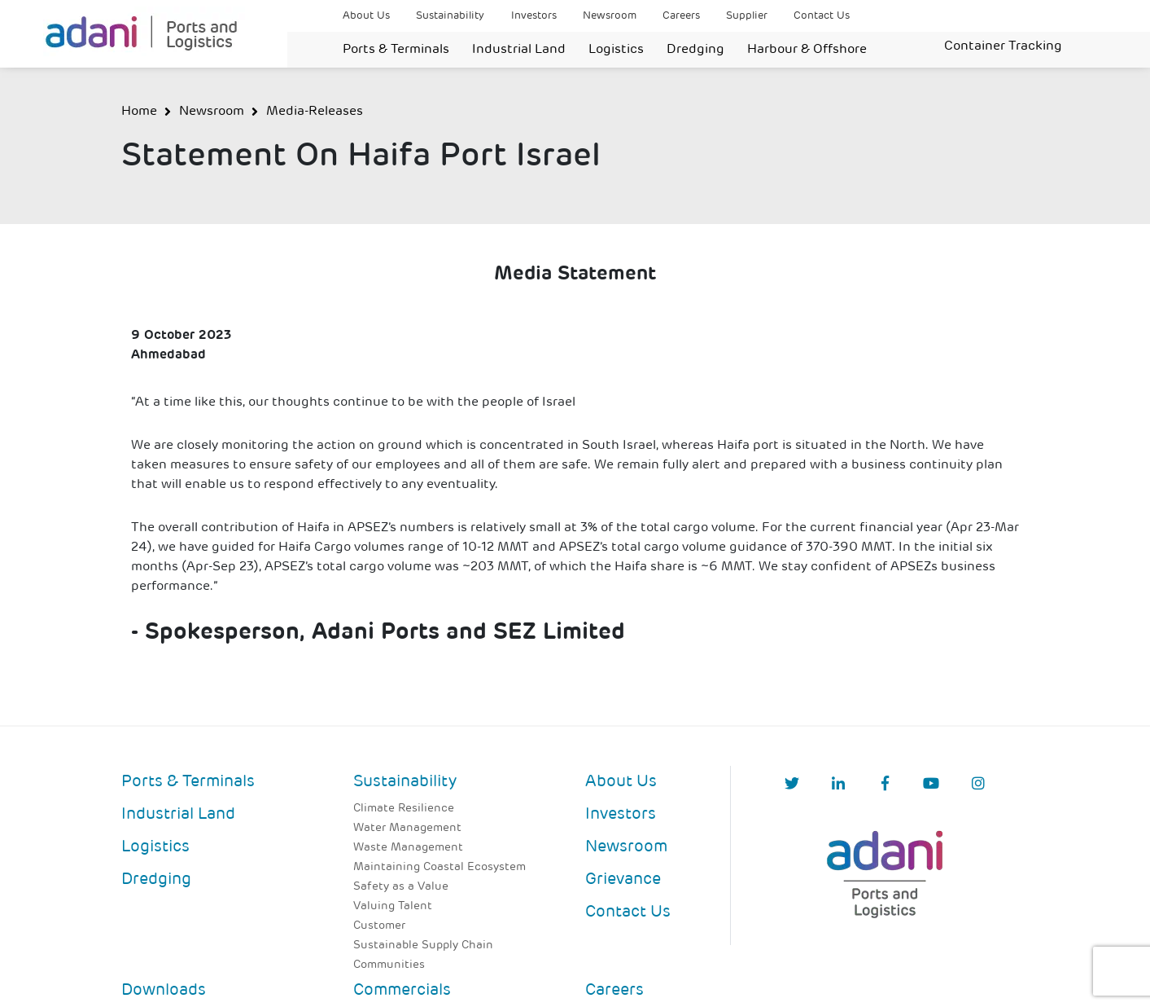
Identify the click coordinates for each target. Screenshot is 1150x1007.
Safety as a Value (400, 887)
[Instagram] (978, 785)
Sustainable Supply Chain (423, 945)
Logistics (616, 49)
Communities (389, 965)
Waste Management (408, 848)
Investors (534, 16)
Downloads (163, 991)
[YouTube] (931, 785)
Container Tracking (1003, 46)
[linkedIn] (838, 785)
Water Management (407, 828)
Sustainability (450, 16)
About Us (366, 16)
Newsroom (609, 16)
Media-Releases (314, 111)
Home (139, 111)
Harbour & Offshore (807, 49)
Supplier (746, 16)
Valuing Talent (392, 906)
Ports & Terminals (396, 49)
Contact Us (822, 16)
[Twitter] (792, 785)
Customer (379, 926)
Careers (681, 16)
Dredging (695, 49)
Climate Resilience (403, 809)
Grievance (623, 880)
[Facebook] (885, 785)
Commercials (402, 991)
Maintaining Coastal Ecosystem (439, 867)
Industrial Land (519, 49)
